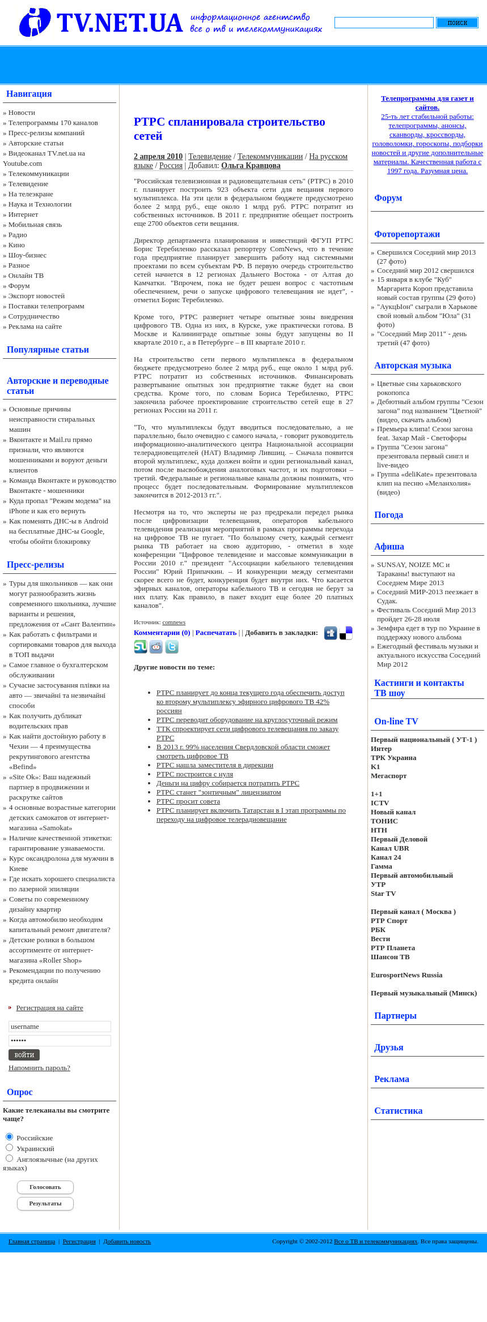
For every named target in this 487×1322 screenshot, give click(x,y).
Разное (19, 265)
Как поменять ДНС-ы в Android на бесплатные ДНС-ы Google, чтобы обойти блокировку (58, 531)
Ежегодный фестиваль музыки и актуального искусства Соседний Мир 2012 (428, 655)
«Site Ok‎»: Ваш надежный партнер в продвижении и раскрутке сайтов (50, 786)
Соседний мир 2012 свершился (425, 270)
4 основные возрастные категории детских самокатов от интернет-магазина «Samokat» (62, 817)
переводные (84, 380)
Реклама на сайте (35, 326)
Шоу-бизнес (27, 255)
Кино (17, 245)
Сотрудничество (34, 316)
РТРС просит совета (188, 801)
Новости (22, 112)
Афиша (389, 546)
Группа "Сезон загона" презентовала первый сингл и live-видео (423, 456)
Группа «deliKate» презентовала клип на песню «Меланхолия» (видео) (427, 483)
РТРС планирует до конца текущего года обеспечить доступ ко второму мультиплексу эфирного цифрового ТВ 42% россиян (250, 701)
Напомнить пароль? (39, 1067)
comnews (173, 622)
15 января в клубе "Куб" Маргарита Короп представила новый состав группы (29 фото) (426, 288)
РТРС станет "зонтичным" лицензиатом (218, 792)
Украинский (34, 1148)
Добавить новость (127, 1241)
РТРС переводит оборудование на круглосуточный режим (246, 719)
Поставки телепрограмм (46, 306)
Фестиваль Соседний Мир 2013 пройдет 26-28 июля (426, 614)
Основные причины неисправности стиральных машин (52, 419)
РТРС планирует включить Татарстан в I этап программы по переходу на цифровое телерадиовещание (251, 814)
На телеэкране (31, 194)
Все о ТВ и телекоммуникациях (375, 1241)
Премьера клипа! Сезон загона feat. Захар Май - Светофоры (425, 433)
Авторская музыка (412, 365)
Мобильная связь (35, 224)
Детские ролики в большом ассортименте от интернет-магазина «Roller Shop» (52, 949)
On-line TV (396, 721)
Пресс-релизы (35, 564)
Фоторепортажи (407, 234)
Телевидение (29, 183)
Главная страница (32, 1241)
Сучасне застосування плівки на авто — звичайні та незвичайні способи (59, 695)
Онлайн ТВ (26, 275)
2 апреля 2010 (158, 156)
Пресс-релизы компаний (46, 132)
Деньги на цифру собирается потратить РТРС (227, 783)
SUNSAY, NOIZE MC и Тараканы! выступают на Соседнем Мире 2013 (416, 573)
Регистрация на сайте (49, 1007)
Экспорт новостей (37, 295)
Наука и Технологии (40, 204)
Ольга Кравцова (251, 165)
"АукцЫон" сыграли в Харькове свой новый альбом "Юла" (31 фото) (427, 315)
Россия (171, 165)
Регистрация (79, 1241)
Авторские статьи (36, 143)
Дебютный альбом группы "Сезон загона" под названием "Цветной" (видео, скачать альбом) (430, 410)
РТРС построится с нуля (194, 774)
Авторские (28, 380)
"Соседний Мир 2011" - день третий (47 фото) (422, 338)
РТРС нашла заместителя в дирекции (214, 765)
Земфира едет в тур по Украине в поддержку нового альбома (428, 632)
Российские (34, 1138)
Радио (18, 234)
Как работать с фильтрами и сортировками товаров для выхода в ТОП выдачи (62, 644)
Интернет (24, 214)
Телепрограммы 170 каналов (53, 122)
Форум (19, 285)
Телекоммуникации (39, 173)
